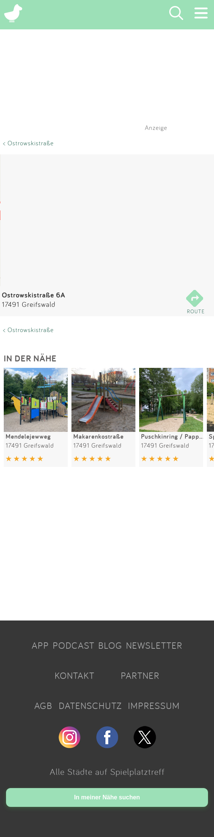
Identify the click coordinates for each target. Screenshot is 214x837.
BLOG (110, 645)
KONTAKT (74, 675)
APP (40, 645)
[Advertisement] (107, 545)
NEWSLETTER (154, 645)
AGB (43, 706)
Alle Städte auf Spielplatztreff (107, 771)
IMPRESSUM (154, 706)
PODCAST (73, 645)
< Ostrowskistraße (28, 143)
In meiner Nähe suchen (107, 797)
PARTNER (140, 675)
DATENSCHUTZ (90, 706)
